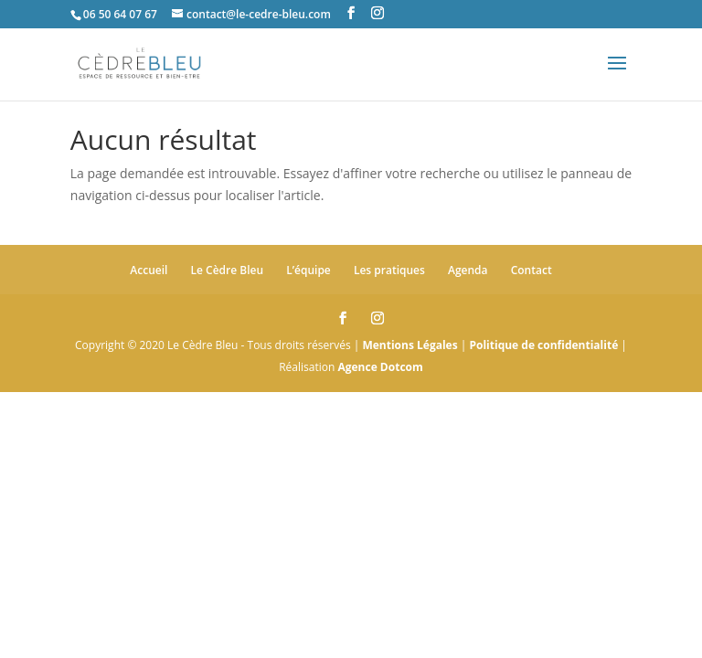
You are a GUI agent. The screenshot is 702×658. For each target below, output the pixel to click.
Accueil (148, 270)
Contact (531, 270)
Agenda (468, 270)
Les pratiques (389, 270)
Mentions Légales (409, 345)
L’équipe (308, 270)
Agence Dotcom (379, 367)
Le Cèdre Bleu (227, 270)
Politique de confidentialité (543, 345)
